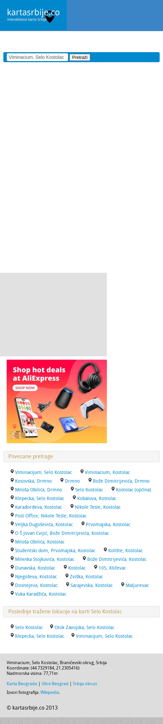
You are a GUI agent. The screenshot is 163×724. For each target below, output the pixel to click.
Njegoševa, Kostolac (36, 577)
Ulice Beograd (54, 683)
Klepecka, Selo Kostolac (39, 498)
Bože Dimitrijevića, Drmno (121, 481)
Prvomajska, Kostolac (108, 524)
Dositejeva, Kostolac (36, 585)
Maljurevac (137, 585)
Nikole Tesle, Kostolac (98, 507)
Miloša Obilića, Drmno (38, 490)
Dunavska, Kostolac (35, 568)
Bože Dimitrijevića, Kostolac (116, 559)
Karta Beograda (22, 683)
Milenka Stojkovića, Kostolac (44, 559)
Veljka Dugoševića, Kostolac (44, 524)
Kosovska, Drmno (33, 481)
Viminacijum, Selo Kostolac (43, 472)
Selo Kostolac (89, 490)
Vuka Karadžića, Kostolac (40, 594)
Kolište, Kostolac (125, 551)
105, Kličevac (112, 568)
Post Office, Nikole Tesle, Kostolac (51, 516)
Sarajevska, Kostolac (91, 585)
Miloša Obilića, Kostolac (39, 542)
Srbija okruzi (85, 683)
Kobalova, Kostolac (96, 498)
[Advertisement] (78, 41)
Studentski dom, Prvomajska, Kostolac (55, 551)
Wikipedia (49, 692)
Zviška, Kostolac (86, 577)
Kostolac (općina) (133, 490)
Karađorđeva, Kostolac (38, 507)
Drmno (72, 481)
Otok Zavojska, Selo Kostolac (84, 627)
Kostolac (77, 568)
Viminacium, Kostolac (107, 472)
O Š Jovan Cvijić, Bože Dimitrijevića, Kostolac (62, 533)
